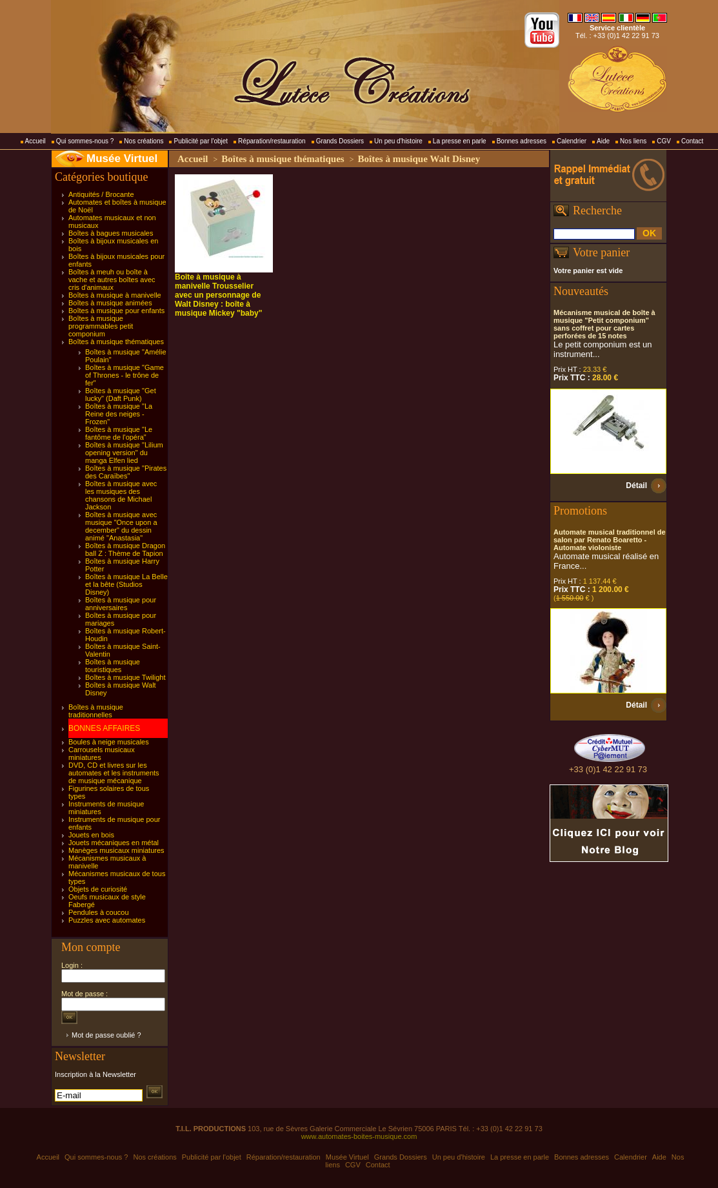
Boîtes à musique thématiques (116, 341)
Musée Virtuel (121, 158)
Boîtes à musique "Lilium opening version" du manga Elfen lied (124, 452)
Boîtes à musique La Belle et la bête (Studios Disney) (126, 584)
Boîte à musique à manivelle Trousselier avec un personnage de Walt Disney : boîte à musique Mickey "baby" (218, 295)
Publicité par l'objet (201, 141)
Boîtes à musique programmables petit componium (100, 326)
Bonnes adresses (521, 141)
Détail (636, 485)
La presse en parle (459, 141)
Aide (603, 141)
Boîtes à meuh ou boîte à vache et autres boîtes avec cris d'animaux (111, 279)
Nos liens (633, 141)
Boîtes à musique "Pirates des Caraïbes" (125, 472)
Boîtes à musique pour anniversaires (120, 603)
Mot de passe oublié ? (106, 1035)
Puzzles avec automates (106, 920)
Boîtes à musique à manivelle (114, 295)
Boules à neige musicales (108, 742)
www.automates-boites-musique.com (359, 1136)
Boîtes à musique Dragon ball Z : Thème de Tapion (125, 549)
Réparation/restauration (272, 141)
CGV (664, 141)
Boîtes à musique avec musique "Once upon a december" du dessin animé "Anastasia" (121, 526)
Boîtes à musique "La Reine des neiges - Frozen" (118, 413)
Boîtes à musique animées (110, 303)
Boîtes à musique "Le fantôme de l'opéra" (118, 433)
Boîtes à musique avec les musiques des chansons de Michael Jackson (121, 495)
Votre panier (601, 252)
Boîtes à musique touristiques (112, 665)
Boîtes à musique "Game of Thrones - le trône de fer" (124, 375)
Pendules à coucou (98, 912)
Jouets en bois (91, 835)
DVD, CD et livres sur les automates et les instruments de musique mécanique (113, 772)
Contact (692, 141)
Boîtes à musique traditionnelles (95, 711)
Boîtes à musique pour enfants (116, 310)
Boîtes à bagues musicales (110, 233)
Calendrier (571, 141)
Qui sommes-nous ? (85, 141)
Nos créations (143, 141)
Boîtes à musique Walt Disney (418, 159)
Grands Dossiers (340, 141)
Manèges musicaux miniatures (116, 850)
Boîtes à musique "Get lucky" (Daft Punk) (120, 394)
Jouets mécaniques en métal (113, 842)
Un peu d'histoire (398, 141)
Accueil (35, 141)
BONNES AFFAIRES (104, 728)
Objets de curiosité (97, 889)
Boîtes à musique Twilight (125, 677)
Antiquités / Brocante (101, 194)
